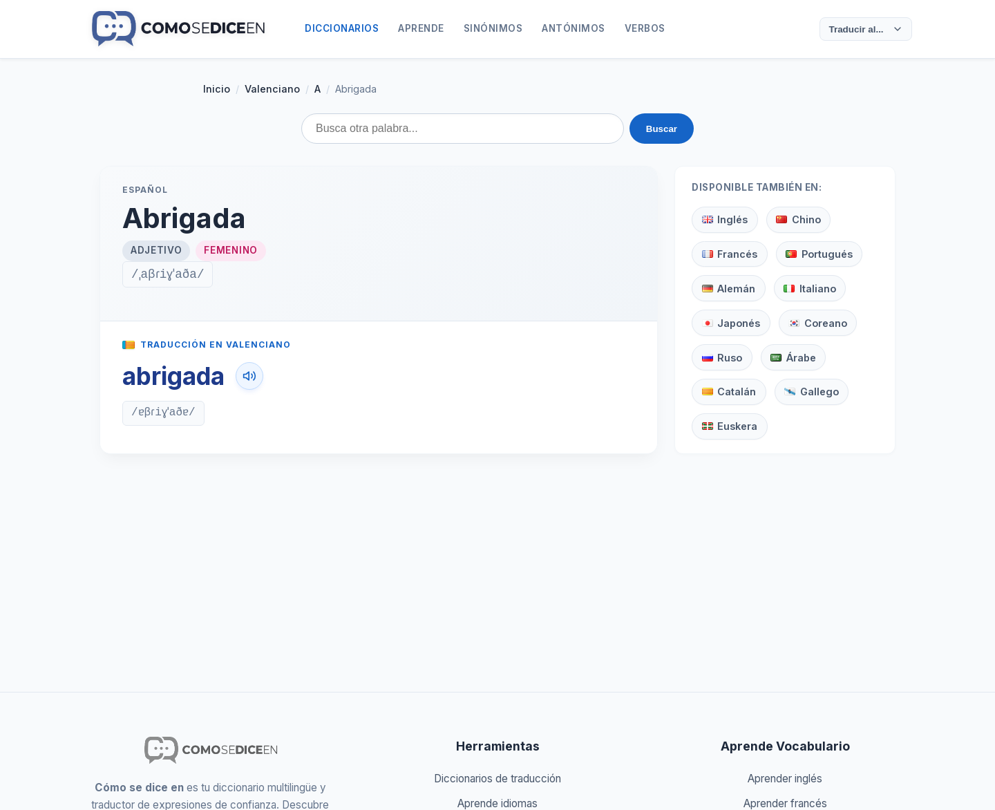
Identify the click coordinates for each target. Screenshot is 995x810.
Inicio (216, 89)
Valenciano (272, 89)
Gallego (811, 391)
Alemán (728, 288)
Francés (729, 254)
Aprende (421, 28)
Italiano (809, 288)
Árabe (792, 358)
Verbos (645, 28)
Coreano (817, 323)
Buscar (661, 129)
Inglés (725, 219)
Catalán (729, 391)
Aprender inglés (785, 778)
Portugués (819, 254)
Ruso (722, 358)
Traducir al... (863, 29)
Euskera (729, 426)
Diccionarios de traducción (497, 778)
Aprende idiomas (497, 803)
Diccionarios (342, 28)
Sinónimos (493, 28)
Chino (798, 219)
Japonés (731, 323)
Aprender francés (785, 803)
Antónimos (573, 28)
